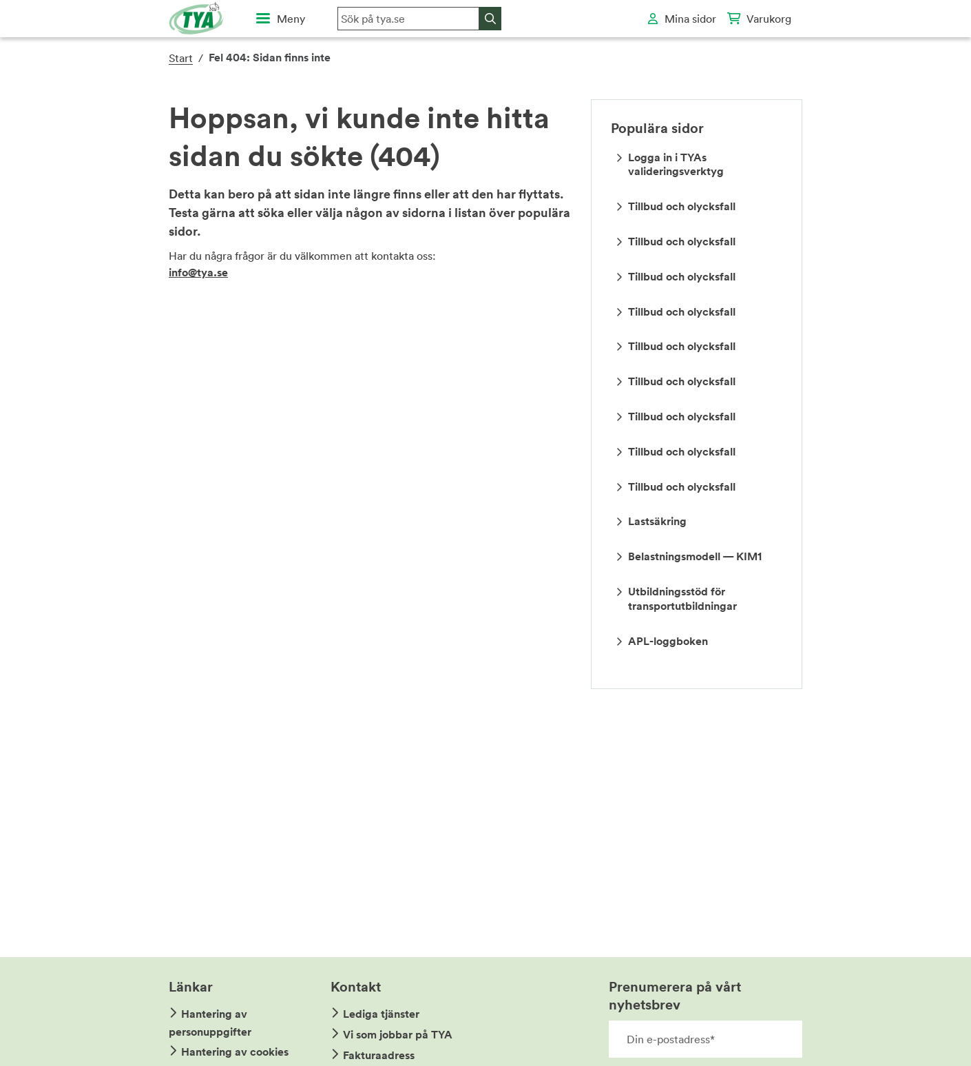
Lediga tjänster (381, 1014)
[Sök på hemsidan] (408, 18)
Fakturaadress (379, 1055)
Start (181, 58)
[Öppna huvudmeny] (280, 18)
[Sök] (490, 18)
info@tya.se (198, 272)
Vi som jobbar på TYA (397, 1034)
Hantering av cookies (235, 1052)
